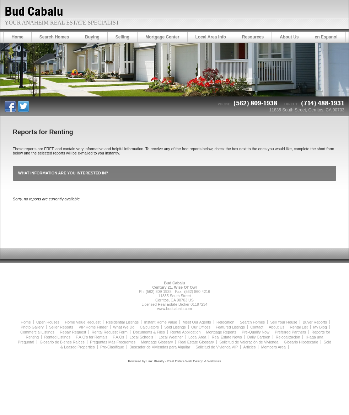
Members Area (273, 347)
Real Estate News (227, 337)
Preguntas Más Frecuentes (112, 342)
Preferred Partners (290, 332)
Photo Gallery (32, 327)
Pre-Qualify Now (255, 332)
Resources (253, 37)
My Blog (320, 327)
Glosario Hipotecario (301, 342)
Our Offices (200, 327)
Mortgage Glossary (157, 342)
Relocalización (288, 337)
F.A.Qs (118, 337)
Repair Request (73, 332)
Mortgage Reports (221, 332)
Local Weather (171, 337)
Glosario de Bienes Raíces (62, 342)
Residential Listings (122, 322)
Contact (256, 327)
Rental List (298, 327)
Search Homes (54, 37)
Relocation (225, 322)
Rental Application (185, 332)
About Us (289, 37)
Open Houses (47, 322)
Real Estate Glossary (196, 342)
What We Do (123, 327)
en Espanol (326, 37)
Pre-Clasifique (112, 347)
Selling (122, 37)
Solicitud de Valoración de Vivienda (248, 342)
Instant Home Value (160, 322)
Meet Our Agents (197, 322)
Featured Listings (230, 327)
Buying (92, 37)
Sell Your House (283, 322)
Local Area (197, 337)
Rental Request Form (110, 332)
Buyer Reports (315, 322)
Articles (249, 347)
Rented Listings (57, 337)
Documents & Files (149, 332)
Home (17, 37)
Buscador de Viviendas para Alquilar (160, 347)
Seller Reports (61, 327)
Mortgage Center (162, 37)
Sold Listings (175, 327)
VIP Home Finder (93, 327)
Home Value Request (83, 322)
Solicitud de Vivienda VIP (216, 347)
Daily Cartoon (258, 337)
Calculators (149, 327)
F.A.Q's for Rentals (91, 337)
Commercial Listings (37, 332)
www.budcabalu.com (174, 308)
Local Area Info (210, 37)
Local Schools (141, 337)
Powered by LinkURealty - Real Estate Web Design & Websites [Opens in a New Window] (174, 361)
